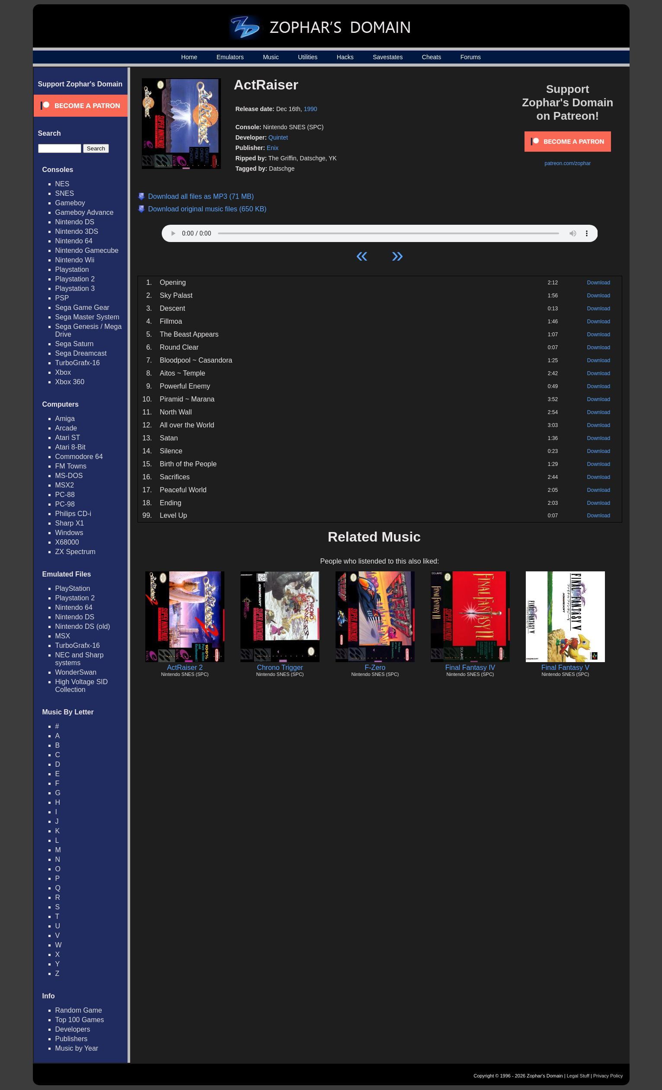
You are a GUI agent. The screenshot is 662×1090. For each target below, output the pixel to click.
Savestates (388, 57)
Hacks (345, 57)
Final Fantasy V (565, 667)
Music (271, 57)
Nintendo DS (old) (82, 626)
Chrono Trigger (280, 667)
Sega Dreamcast (81, 353)
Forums (471, 57)
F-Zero (375, 667)
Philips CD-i (73, 513)
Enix (272, 147)
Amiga (65, 418)
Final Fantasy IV (470, 667)
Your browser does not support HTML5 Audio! (380, 231)
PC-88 (65, 494)
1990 (310, 108)
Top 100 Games (79, 1019)
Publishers (71, 1038)
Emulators (230, 57)
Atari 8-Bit (70, 447)
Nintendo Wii (75, 260)
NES (62, 184)
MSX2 (64, 485)
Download (598, 283)
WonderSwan (76, 672)
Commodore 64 (79, 456)
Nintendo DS (75, 222)
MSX (62, 636)
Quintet (278, 137)
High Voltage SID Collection (81, 685)
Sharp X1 (69, 523)
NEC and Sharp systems (79, 658)
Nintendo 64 (74, 241)
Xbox (63, 372)
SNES (64, 193)
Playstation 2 (75, 279)
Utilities (307, 57)
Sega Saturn (74, 343)
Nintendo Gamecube (87, 250)
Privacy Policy (608, 1075)
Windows (69, 532)
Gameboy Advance (84, 212)
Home (189, 57)
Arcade (66, 428)
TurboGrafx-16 (77, 363)
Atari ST (67, 437)
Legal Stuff (578, 1075)
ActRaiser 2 (185, 667)
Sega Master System (87, 317)
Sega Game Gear (82, 307)
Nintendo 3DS (77, 231)
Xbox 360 (70, 382)
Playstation (72, 269)
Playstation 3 (75, 288)
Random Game (78, 1010)
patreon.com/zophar (567, 163)
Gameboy (70, 203)
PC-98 (65, 504)
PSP (62, 298)
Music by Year (77, 1048)
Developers (72, 1029)
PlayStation (72, 588)
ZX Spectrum (75, 551)
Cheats (431, 57)
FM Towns (71, 466)
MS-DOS (69, 475)
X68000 (67, 542)
